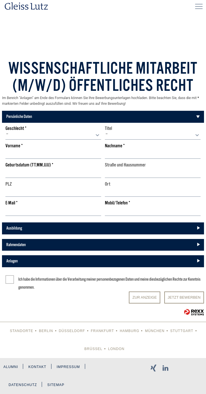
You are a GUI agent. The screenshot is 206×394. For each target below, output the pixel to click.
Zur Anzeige (144, 297)
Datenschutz (23, 385)
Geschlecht (16, 128)
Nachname (115, 146)
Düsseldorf (72, 331)
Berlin (46, 331)
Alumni (10, 367)
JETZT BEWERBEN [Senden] (184, 297)
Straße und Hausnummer (125, 165)
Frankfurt (102, 331)
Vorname (14, 146)
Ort (107, 184)
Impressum (68, 367)
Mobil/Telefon (117, 203)
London (116, 349)
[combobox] (53, 135)
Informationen (45, 279)
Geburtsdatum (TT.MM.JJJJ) (29, 165)
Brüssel (93, 349)
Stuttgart (181, 331)
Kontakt (37, 367)
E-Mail (11, 203)
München (154, 331)
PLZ (8, 184)
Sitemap (55, 385)
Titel (108, 128)
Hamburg (129, 331)
